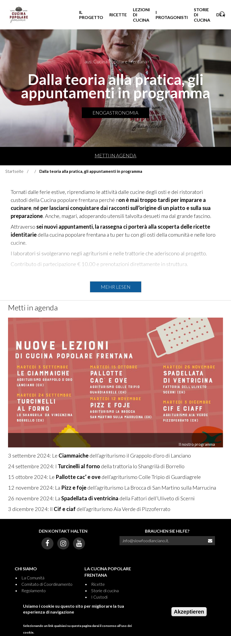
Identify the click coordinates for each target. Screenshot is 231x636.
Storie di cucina (105, 590)
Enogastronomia (115, 113)
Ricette (118, 14)
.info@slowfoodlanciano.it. (145, 540)
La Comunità (32, 577)
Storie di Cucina (202, 14)
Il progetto (91, 15)
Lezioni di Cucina (141, 14)
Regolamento (33, 590)
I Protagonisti (172, 15)
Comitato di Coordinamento (46, 584)
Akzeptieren (189, 615)
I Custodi (99, 596)
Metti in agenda (115, 155)
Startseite (14, 171)
